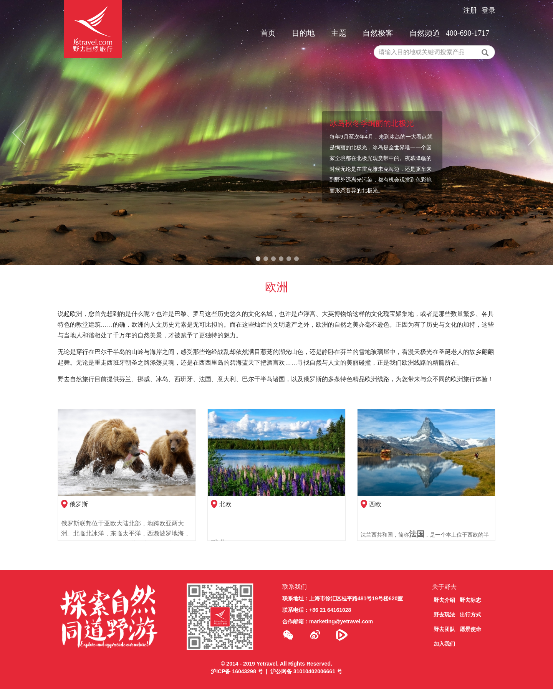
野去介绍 (444, 600)
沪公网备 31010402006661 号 (306, 671)
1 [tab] (258, 259)
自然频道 (424, 33)
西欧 (375, 504)
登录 (488, 10)
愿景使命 (470, 629)
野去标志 (470, 600)
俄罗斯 (79, 504)
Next (534, 132)
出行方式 (470, 614)
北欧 (225, 504)
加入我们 (444, 644)
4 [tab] (281, 259)
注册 (470, 10)
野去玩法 (444, 614)
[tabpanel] (276, 132)
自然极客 (378, 33)
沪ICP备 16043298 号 (237, 671)
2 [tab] (266, 259)
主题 (338, 33)
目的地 (303, 33)
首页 (268, 33)
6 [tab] (296, 259)
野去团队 (444, 629)
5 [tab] (289, 259)
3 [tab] (273, 259)
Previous (19, 132)
